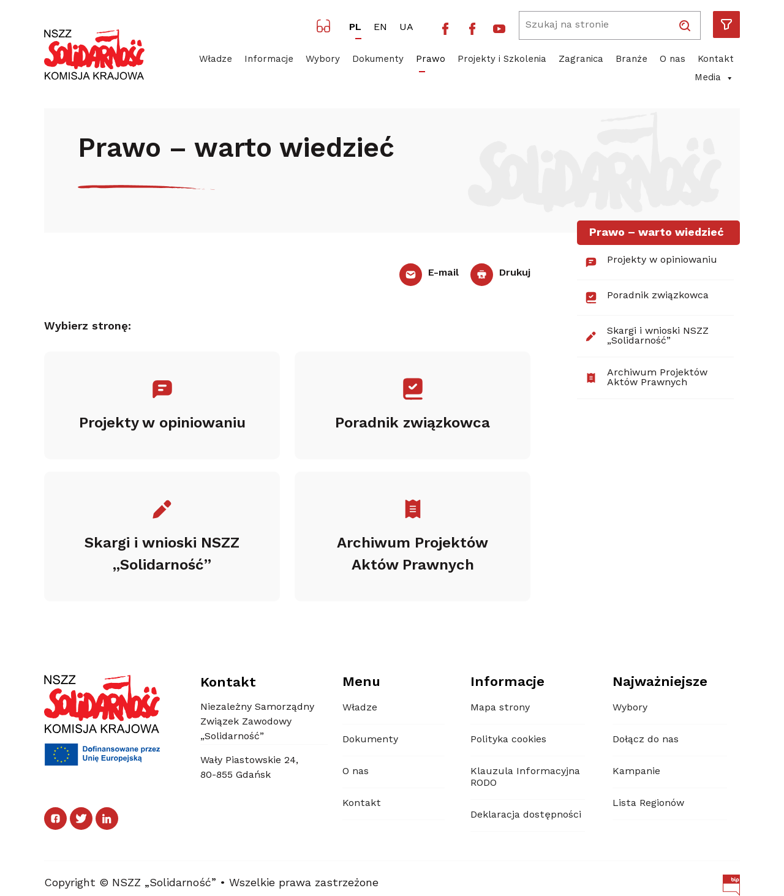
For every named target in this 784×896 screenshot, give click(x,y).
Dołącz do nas (645, 740)
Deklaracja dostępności (525, 815)
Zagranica (581, 59)
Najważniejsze (659, 682)
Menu (361, 682)
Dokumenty (378, 59)
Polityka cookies (508, 740)
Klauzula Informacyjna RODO (525, 777)
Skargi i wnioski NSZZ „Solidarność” (646, 336)
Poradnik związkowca (646, 297)
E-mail (428, 273)
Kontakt (716, 59)
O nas (672, 59)
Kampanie (636, 772)
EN (380, 27)
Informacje (268, 59)
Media (714, 78)
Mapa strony (500, 708)
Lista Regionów (648, 803)
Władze (215, 59)
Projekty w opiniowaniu (650, 262)
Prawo (430, 59)
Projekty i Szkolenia (502, 59)
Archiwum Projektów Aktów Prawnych (645, 378)
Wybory (323, 59)
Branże (631, 59)
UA (406, 27)
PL (355, 27)
